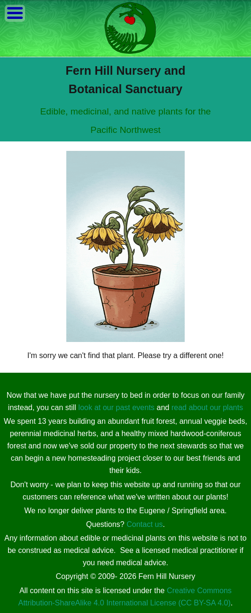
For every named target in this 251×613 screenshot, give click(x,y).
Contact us (144, 524)
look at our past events (116, 407)
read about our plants (207, 407)
